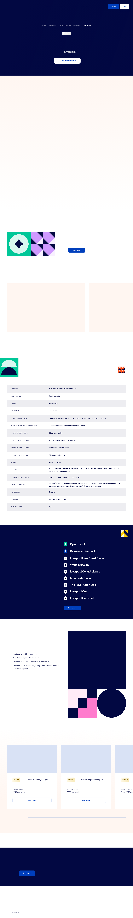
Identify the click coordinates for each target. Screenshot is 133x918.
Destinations (50, 6)
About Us (84, 6)
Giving (73, 6)
